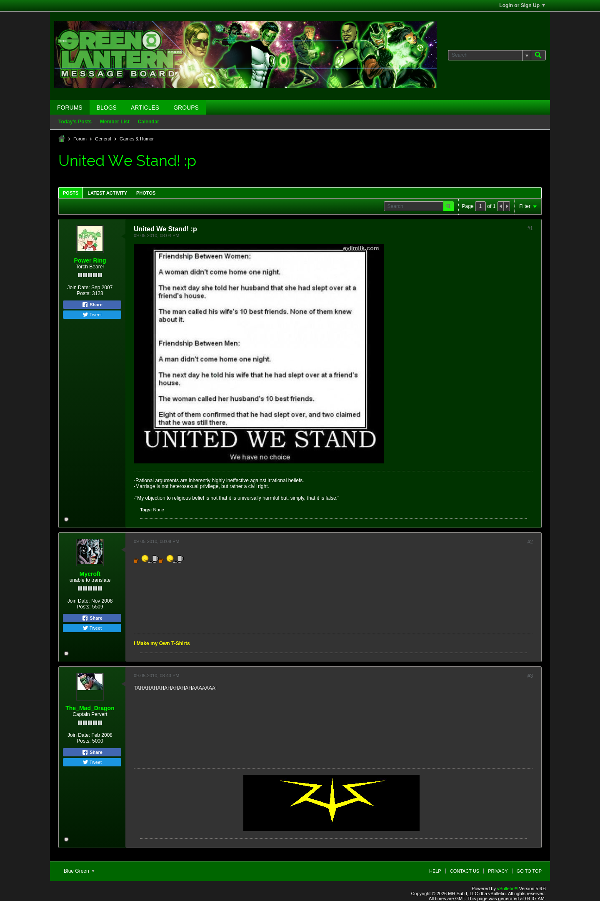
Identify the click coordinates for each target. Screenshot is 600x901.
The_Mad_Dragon (89, 708)
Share (92, 304)
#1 (530, 228)
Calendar (148, 122)
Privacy (498, 870)
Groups (186, 107)
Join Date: (79, 287)
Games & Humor (137, 138)
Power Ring (90, 260)
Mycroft (90, 574)
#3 (530, 676)
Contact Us (465, 870)
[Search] (489, 55)
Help (435, 870)
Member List (115, 122)
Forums (69, 107)
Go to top (529, 870)
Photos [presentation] (145, 192)
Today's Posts (75, 122)
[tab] (70, 192)
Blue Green (79, 871)
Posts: (83, 293)
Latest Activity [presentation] (107, 192)
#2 (530, 542)
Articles (145, 107)
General (103, 138)
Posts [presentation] (70, 192)
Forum (80, 138)
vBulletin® (507, 888)
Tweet (92, 315)
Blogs (107, 107)
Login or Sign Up (522, 5)
